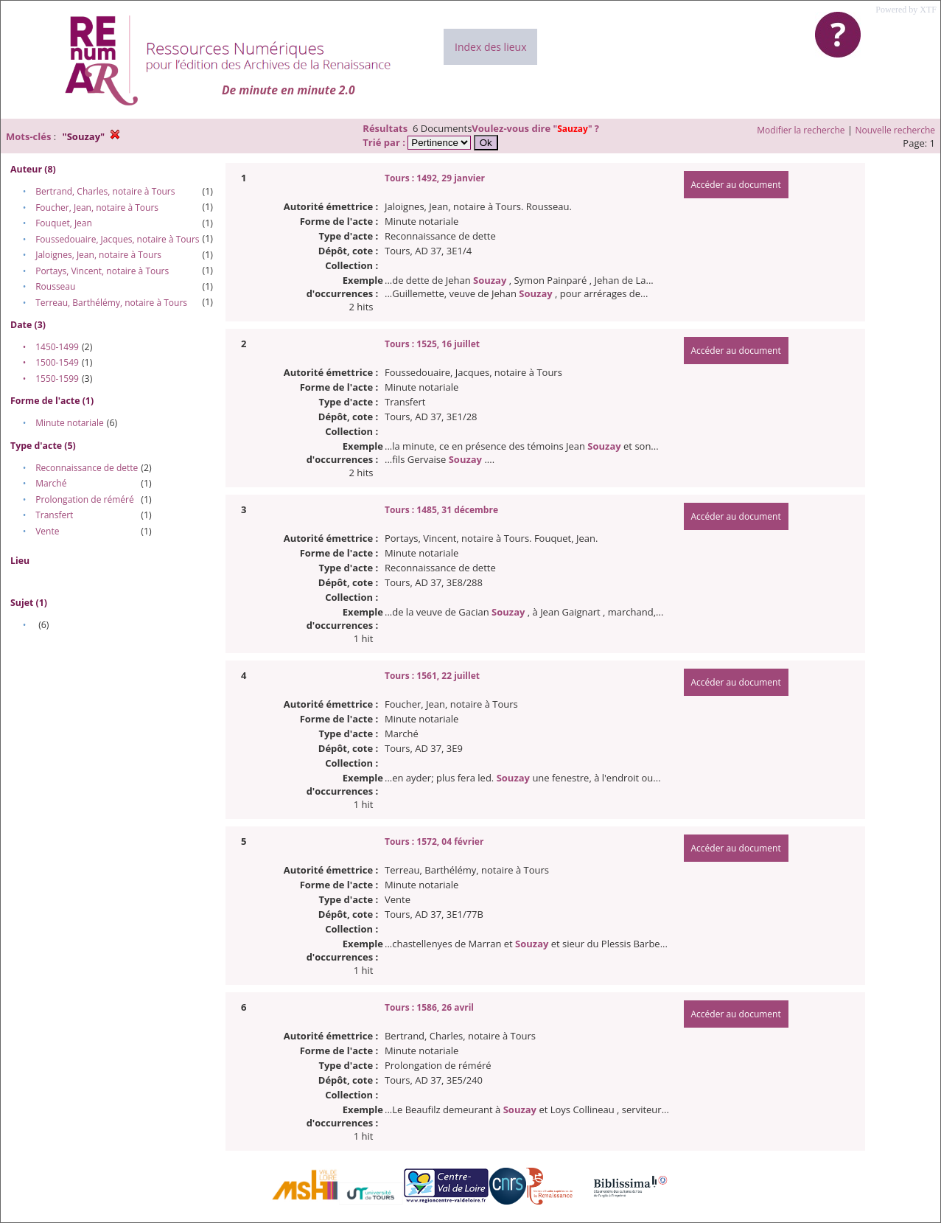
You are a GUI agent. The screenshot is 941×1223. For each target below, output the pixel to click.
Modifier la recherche (800, 130)
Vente (47, 531)
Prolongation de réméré (84, 499)
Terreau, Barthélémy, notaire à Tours (111, 302)
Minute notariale (69, 423)
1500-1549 (57, 362)
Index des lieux (490, 47)
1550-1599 (57, 378)
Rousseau (55, 286)
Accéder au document (736, 184)
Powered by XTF (906, 9)
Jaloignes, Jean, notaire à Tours (98, 254)
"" (574, 128)
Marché (50, 483)
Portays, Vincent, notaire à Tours (102, 271)
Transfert (54, 515)
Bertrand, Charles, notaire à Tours (105, 191)
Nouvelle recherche (896, 130)
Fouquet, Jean (63, 223)
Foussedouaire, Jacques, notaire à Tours (117, 239)
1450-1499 (57, 347)
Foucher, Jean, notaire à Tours (96, 207)
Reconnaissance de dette (86, 467)
